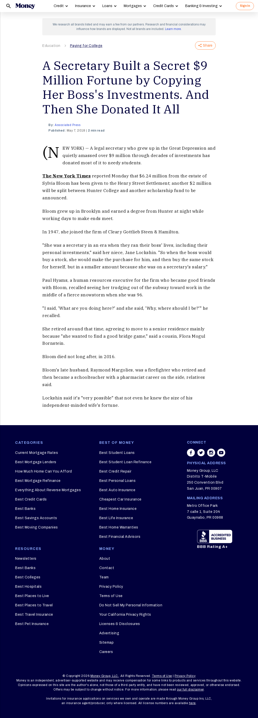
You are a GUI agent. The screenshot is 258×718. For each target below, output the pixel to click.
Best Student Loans (117, 453)
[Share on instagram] (211, 453)
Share (205, 45)
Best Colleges (28, 577)
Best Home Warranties (118, 527)
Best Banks (25, 509)
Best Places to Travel (34, 605)
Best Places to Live (32, 596)
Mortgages (133, 6)
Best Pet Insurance (32, 624)
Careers (106, 652)
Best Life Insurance (116, 518)
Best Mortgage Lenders (35, 462)
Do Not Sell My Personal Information (131, 605)
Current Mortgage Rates (36, 453)
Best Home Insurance (118, 509)
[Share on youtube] (221, 453)
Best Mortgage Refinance (38, 481)
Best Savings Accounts (36, 518)
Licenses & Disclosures (119, 624)
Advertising (109, 633)
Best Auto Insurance (117, 490)
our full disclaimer (190, 689)
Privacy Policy (111, 586)
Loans (107, 6)
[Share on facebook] (191, 453)
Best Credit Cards (31, 499)
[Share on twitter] (201, 453)
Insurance (83, 6)
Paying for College (86, 46)
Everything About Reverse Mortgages (48, 490)
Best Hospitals (28, 586)
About (104, 558)
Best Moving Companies (36, 527)
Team (104, 577)
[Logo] (25, 6)
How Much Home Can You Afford (43, 471)
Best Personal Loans (117, 481)
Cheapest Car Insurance (120, 499)
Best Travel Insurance (34, 614)
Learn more (173, 29)
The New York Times (66, 176)
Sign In (245, 6)
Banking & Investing (201, 6)
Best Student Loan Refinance (125, 462)
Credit (59, 6)
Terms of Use (111, 596)
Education (51, 46)
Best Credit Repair (115, 471)
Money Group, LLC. (104, 676)
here (192, 703)
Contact (106, 568)
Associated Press (67, 125)
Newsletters (26, 558)
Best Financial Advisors (120, 537)
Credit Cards (163, 6)
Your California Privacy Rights (125, 614)
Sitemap (106, 642)
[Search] (8, 6)
